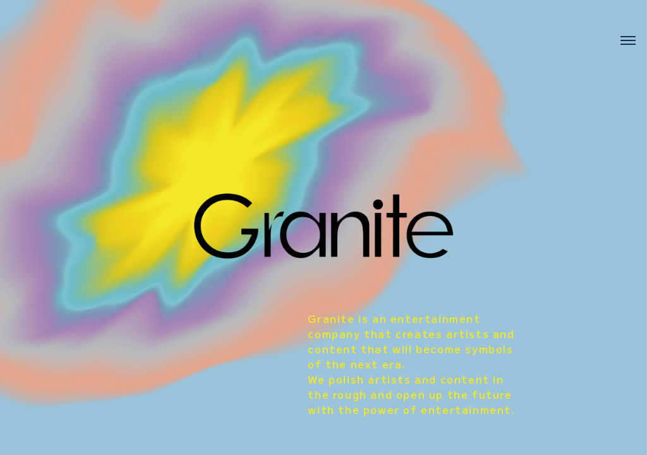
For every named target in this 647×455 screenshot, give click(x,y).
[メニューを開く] (628, 44)
